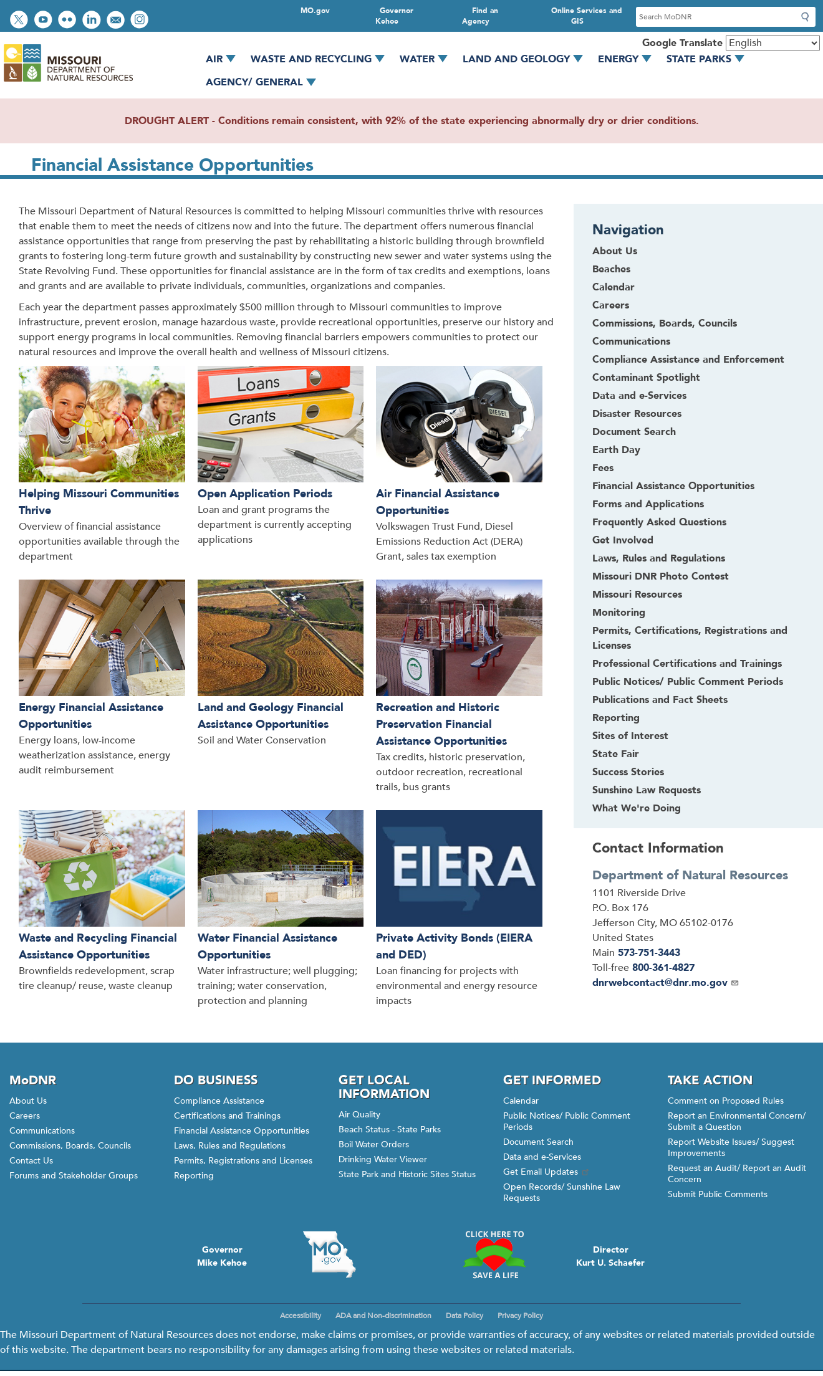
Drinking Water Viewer (383, 1159)
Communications (42, 1131)
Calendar (521, 1101)
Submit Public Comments (718, 1194)
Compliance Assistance (219, 1101)
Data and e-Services (542, 1157)
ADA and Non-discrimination (383, 1315)
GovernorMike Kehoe (222, 1256)
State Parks (710, 59)
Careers (24, 1116)
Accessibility (300, 1315)
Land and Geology (527, 59)
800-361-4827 (663, 968)
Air (225, 59)
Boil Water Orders (374, 1144)
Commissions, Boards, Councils (70, 1146)
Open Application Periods (265, 494)
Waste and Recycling (322, 59)
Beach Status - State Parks (390, 1129)
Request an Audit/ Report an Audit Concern (737, 1173)
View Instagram (141, 21)
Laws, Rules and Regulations (230, 1146)
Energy (629, 59)
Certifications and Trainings (227, 1116)
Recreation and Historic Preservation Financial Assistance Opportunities (441, 724)
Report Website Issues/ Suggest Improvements (731, 1147)
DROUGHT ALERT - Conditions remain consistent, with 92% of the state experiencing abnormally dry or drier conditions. (412, 121)
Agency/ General (265, 82)
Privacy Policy (520, 1315)
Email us (117, 21)
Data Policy (464, 1315)
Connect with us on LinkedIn (92, 21)
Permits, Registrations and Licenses (243, 1161)
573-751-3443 (649, 953)
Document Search (538, 1142)
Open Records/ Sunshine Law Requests (561, 1192)
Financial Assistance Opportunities (241, 1131)
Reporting (194, 1176)
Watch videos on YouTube (44, 21)
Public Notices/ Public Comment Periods (566, 1121)
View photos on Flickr (68, 21)
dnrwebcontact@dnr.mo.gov (665, 983)
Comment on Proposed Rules (726, 1101)
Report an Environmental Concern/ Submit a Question (737, 1121)
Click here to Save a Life (494, 1254)
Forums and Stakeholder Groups (73, 1176)
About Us (28, 1101)
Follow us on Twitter (20, 21)
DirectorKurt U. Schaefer (610, 1256)
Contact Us (31, 1161)
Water (428, 59)
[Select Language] (773, 43)
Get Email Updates (546, 1172)
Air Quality (359, 1114)
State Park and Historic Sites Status (407, 1174)
